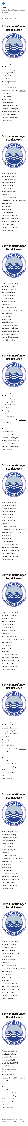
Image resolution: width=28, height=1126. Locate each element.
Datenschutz (5, 1121)
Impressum (21, 1121)
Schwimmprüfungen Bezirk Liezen (14, 28)
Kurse (4, 8)
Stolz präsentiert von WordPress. (13, 1119)
